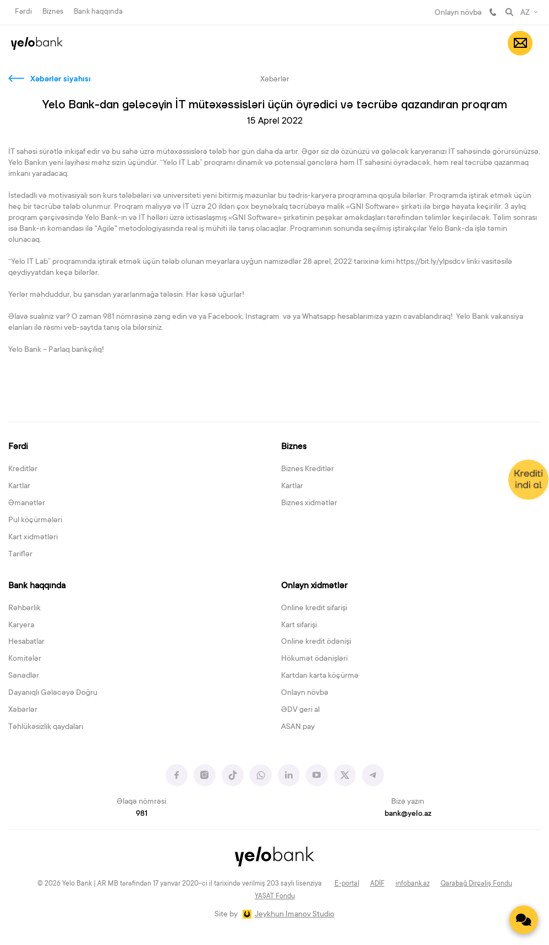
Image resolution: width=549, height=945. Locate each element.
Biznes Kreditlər (307, 469)
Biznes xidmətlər (309, 503)
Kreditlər (22, 469)
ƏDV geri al (300, 710)
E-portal (346, 884)
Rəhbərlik (24, 608)
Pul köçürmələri (35, 520)
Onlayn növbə (458, 13)
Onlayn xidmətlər (314, 586)
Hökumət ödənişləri (314, 659)
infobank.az (413, 884)
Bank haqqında (98, 12)
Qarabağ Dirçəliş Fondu (476, 884)
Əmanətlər (26, 503)
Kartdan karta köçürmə (320, 676)
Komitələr (24, 659)
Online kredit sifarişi (314, 608)
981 (492, 12)
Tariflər (20, 554)
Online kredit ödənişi (316, 642)
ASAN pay (298, 727)
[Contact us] (523, 919)
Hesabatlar (26, 642)
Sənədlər (23, 676)
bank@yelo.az (408, 814)
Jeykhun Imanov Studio (294, 914)
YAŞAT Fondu (275, 896)
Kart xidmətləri (33, 537)
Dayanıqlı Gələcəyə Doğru (52, 693)
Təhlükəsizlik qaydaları (45, 727)
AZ (525, 13)
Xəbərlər (22, 710)
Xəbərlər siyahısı (60, 79)
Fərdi (23, 12)
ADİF (377, 884)
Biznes (52, 12)
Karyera (21, 625)
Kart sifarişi (299, 625)
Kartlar (19, 486)
